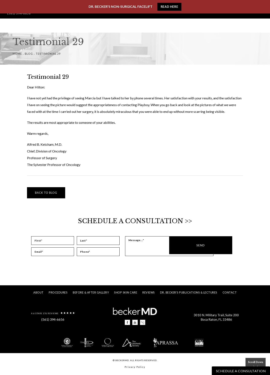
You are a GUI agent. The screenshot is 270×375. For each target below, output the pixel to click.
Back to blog (46, 192)
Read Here (169, 7)
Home (17, 53)
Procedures (58, 292)
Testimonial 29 (49, 53)
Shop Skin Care (125, 292)
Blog (29, 53)
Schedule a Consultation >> (135, 221)
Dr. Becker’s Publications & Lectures (188, 292)
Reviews (148, 292)
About (38, 292)
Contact (230, 292)
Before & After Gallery (91, 292)
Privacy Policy (135, 367)
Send (228, 246)
